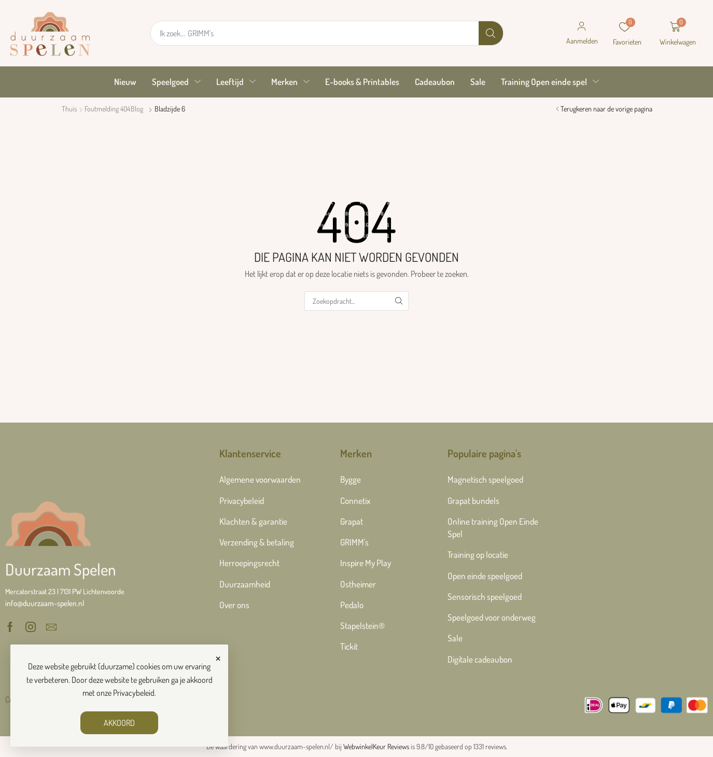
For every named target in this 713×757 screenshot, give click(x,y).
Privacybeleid (134, 693)
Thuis (69, 108)
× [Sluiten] (218, 657)
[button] (582, 33)
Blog (137, 108)
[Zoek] (491, 33)
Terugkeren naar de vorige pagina (606, 108)
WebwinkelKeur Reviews (376, 746)
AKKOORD (119, 723)
